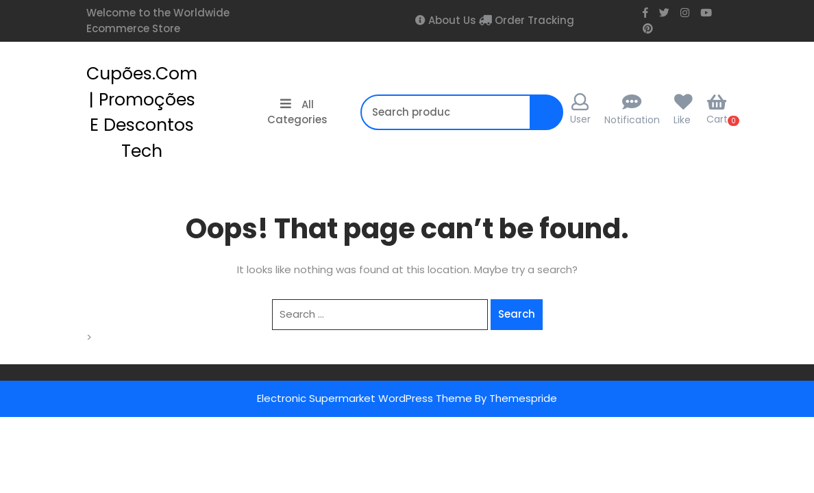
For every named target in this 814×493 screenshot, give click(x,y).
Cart (717, 109)
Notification (632, 120)
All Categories (297, 112)
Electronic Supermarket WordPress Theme (364, 398)
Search (549, 119)
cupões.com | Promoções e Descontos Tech (141, 112)
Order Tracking (533, 20)
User (580, 109)
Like (682, 120)
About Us (451, 20)
